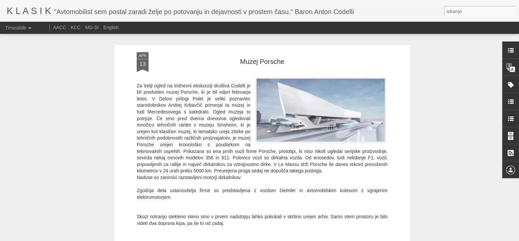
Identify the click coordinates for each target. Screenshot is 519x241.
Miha (262, 209)
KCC (76, 27)
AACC (59, 27)
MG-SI (92, 27)
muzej (274, 218)
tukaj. (159, 192)
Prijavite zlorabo (300, 237)
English (111, 27)
